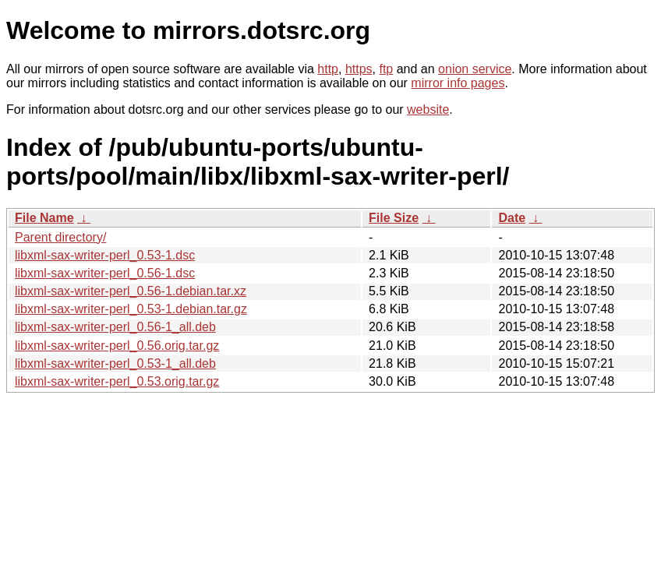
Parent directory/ (60, 237)
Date (511, 217)
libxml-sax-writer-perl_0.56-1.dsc (105, 273)
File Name (44, 217)
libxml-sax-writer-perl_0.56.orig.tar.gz (117, 345)
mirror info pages (457, 83)
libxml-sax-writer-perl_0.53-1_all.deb (115, 363)
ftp (386, 69)
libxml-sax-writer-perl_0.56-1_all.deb (115, 326)
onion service (474, 69)
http (327, 69)
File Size (394, 217)
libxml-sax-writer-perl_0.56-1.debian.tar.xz (130, 291)
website (428, 109)
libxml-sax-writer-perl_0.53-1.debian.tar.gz (131, 309)
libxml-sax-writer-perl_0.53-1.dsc (105, 255)
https (359, 69)
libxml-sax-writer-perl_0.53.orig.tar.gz (117, 381)
